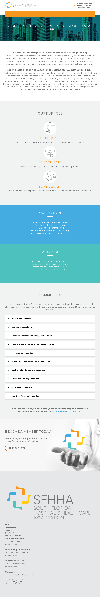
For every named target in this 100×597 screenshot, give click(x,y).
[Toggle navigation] (90, 14)
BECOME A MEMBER (13, 536)
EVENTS (8, 530)
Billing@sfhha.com (18, 564)
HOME (7, 522)
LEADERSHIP (10, 527)
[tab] (50, 318)
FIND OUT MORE (17, 448)
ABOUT (8, 525)
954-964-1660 (85, 7)
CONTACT (9, 533)
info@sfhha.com (89, 5)
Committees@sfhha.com (68, 411)
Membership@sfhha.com (20, 552)
